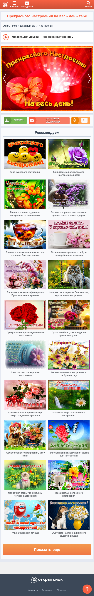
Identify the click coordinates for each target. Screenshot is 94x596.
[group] (47, 37)
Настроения (46, 25)
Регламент (47, 590)
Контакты (33, 590)
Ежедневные (27, 25)
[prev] (4, 79)
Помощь (61, 590)
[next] (89, 79)
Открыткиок (10, 25)
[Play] (6, 37)
